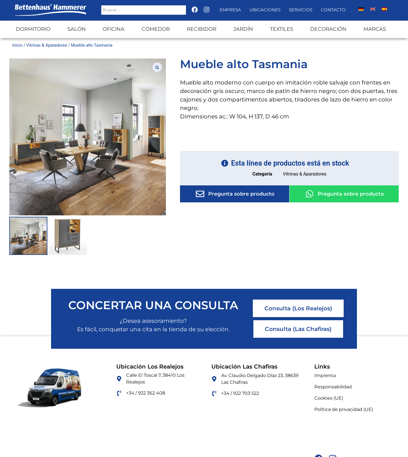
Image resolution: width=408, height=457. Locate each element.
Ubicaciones (264, 9)
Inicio (17, 45)
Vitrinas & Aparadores (46, 45)
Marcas (374, 29)
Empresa (230, 9)
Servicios (300, 9)
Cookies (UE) (328, 398)
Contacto (333, 9)
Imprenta (325, 375)
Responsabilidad (333, 386)
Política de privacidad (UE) (343, 409)
